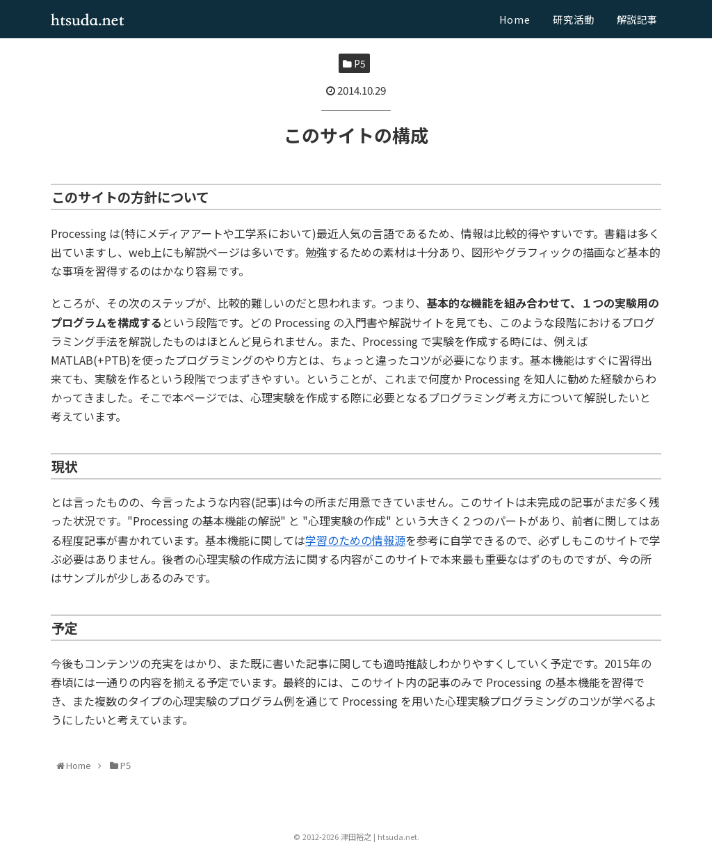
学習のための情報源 (355, 540)
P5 (354, 63)
